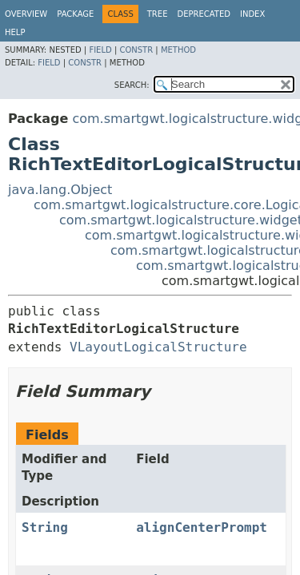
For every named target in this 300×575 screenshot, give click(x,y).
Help (15, 32)
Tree (157, 14)
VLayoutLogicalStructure (158, 347)
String (45, 527)
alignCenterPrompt (201, 527)
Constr (136, 50)
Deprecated (203, 14)
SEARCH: (132, 85)
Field (100, 50)
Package (75, 14)
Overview (26, 14)
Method (178, 50)
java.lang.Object (60, 189)
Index (252, 14)
